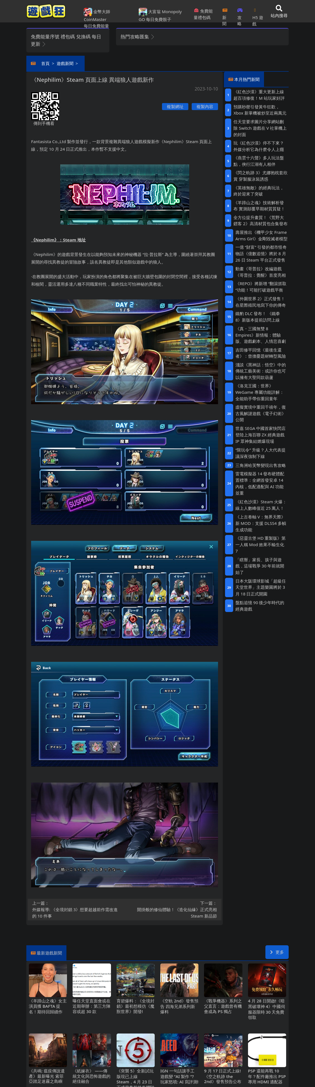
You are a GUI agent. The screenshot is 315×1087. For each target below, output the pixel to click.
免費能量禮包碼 (203, 14)
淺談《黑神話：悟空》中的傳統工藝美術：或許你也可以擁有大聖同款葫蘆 (260, 371)
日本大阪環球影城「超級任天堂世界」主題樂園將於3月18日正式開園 (260, 587)
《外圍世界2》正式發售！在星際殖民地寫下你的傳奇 (260, 302)
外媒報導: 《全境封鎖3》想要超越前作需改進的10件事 (76, 909)
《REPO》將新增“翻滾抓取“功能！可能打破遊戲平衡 (261, 287)
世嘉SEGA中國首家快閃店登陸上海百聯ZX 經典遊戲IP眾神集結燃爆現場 (260, 434)
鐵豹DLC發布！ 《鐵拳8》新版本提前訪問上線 (257, 317)
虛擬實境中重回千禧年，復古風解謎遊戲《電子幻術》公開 (260, 413)
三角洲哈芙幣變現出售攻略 (260, 465)
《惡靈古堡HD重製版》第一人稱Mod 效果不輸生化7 (260, 544)
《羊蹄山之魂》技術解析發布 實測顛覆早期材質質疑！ (259, 206)
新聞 (225, 15)
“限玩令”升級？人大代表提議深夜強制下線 (260, 453)
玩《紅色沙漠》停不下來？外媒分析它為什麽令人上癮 (258, 146)
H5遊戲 (257, 15)
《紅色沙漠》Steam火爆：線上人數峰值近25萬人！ (261, 505)
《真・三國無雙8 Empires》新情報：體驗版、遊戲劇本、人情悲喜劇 (260, 335)
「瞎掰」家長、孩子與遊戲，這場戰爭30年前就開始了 (259, 566)
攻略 (240, 15)
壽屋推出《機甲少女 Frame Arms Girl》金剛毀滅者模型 (261, 235)
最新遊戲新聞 (49, 953)
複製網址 (175, 106)
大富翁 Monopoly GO (160, 15)
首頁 (45, 63)
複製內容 (204, 106)
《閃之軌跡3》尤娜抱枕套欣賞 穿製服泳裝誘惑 (260, 176)
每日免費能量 (96, 26)
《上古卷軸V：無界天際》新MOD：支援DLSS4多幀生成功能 (260, 523)
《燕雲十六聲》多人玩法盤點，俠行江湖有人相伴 (258, 161)
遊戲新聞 (65, 63)
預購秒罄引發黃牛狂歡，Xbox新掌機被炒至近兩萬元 (259, 110)
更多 (277, 952)
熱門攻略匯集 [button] (138, 36)
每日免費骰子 (158, 19)
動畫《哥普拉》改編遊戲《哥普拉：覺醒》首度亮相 (260, 272)
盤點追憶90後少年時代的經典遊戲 (259, 606)
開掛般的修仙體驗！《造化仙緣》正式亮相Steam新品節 (172, 909)
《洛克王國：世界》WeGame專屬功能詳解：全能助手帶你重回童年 (259, 392)
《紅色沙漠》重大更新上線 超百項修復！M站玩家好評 (258, 95)
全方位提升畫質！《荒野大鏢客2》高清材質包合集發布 (260, 221)
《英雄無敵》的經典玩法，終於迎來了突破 (258, 191)
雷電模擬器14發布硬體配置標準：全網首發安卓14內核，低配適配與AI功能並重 (259, 483)
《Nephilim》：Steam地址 (58, 240)
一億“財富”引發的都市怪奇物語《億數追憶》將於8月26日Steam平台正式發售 (261, 253)
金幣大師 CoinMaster (97, 15)
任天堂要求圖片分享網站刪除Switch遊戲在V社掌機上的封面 (260, 128)
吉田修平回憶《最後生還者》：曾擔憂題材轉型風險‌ (260, 353)
